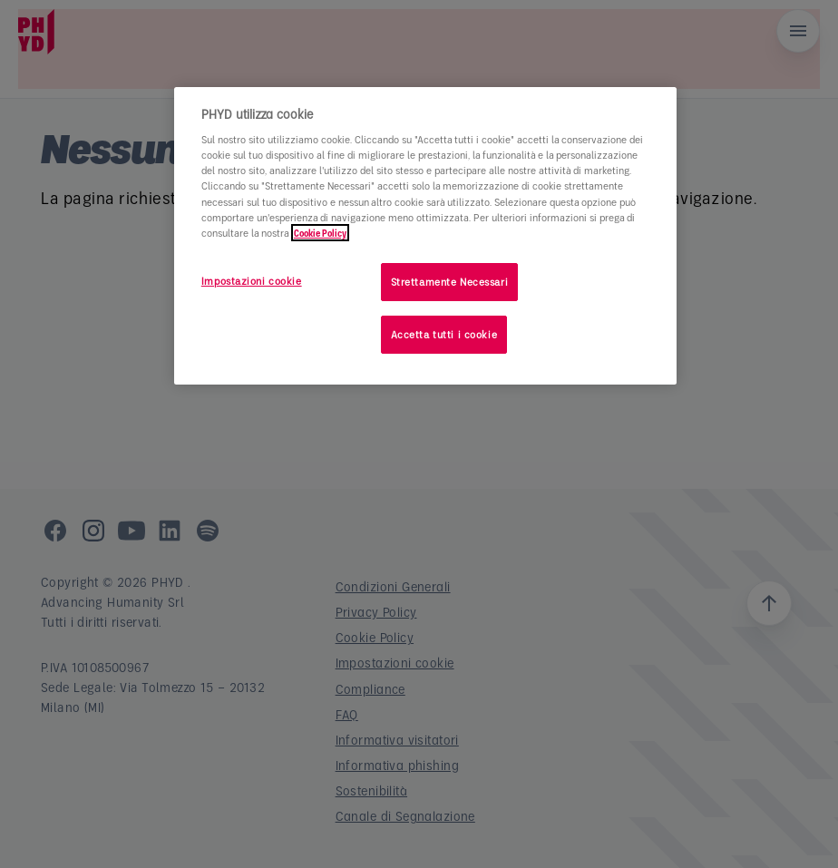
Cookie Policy (320, 233)
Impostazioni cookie (251, 281)
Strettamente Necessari (450, 282)
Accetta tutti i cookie (444, 334)
